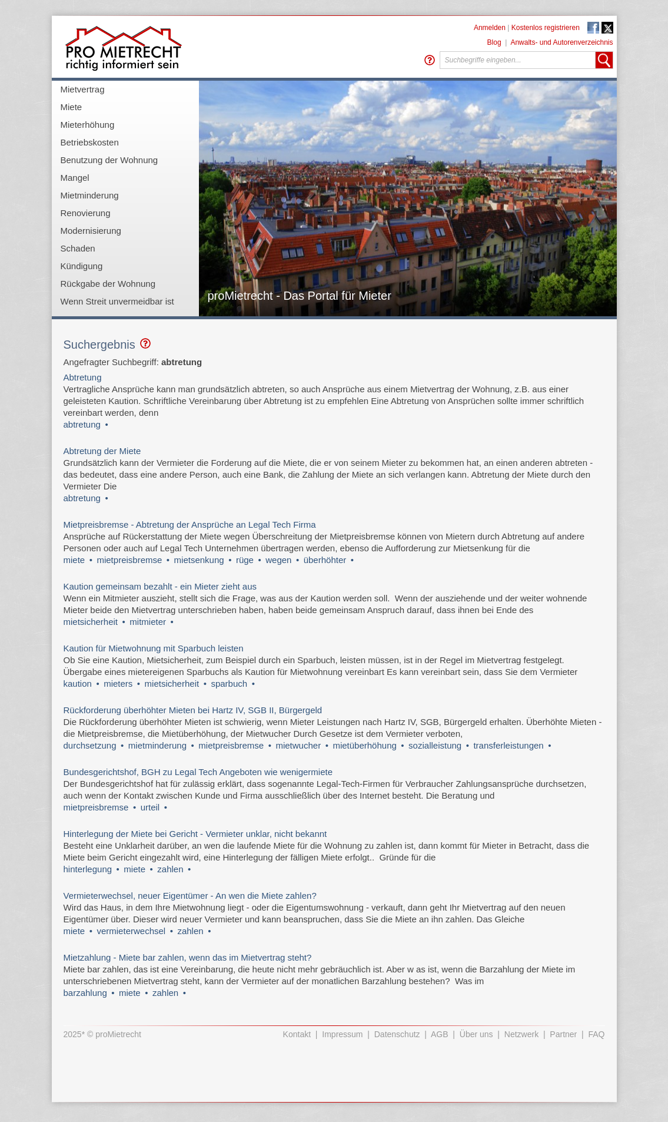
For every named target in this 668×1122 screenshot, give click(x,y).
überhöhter (325, 560)
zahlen (170, 869)
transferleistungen (508, 745)
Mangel (75, 178)
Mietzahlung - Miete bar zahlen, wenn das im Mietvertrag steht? (188, 957)
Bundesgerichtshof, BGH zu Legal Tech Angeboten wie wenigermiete (198, 772)
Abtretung (83, 377)
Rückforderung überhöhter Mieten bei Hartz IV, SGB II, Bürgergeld (193, 710)
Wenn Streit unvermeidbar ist (117, 301)
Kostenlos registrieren (545, 28)
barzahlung (85, 993)
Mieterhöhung (88, 125)
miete (74, 560)
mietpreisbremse (129, 560)
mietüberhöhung (364, 745)
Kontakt (297, 1034)
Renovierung (86, 213)
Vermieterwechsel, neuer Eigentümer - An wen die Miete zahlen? (190, 896)
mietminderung (157, 745)
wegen (278, 560)
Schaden (78, 248)
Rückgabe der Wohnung (108, 284)
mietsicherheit (91, 622)
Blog (494, 42)
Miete (71, 107)
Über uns (476, 1034)
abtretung (82, 424)
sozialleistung (434, 745)
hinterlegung (88, 869)
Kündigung (82, 266)
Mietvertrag (83, 89)
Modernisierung (91, 231)
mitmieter (147, 622)
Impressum (342, 1034)
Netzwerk (521, 1034)
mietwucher (298, 745)
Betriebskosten (90, 142)
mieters (118, 684)
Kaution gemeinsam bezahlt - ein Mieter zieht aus (160, 586)
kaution (78, 684)
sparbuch (229, 684)
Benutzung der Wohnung (109, 160)
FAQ (596, 1034)
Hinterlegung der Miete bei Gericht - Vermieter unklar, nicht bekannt (195, 834)
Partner (563, 1034)
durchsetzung (90, 745)
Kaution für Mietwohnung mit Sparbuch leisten (154, 648)
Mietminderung (90, 195)
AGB (439, 1034)
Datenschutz (397, 1034)
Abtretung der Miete (102, 451)
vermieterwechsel (131, 931)
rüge (245, 560)
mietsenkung (199, 560)
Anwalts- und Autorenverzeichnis (561, 42)
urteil (150, 807)
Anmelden (490, 28)
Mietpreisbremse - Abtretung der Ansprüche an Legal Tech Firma (190, 524)
